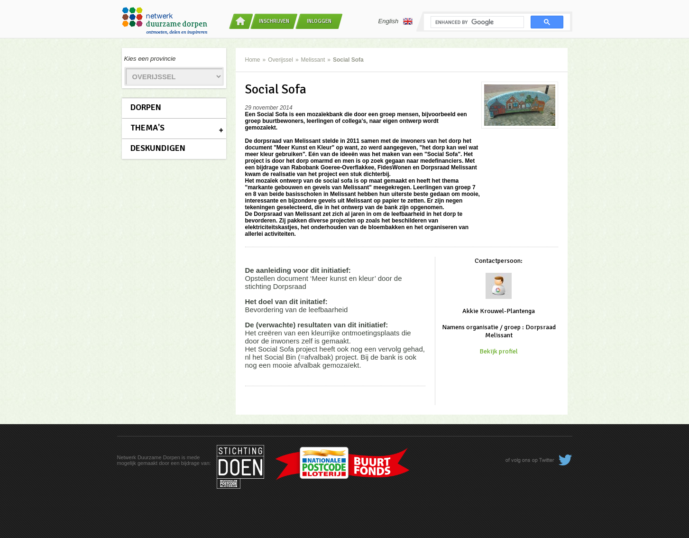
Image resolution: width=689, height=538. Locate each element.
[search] (476, 22)
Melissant (313, 59)
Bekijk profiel (498, 351)
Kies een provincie (150, 58)
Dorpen (145, 107)
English (395, 21)
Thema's (147, 127)
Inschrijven (274, 21)
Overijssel (280, 59)
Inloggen (319, 21)
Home (252, 59)
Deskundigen (157, 148)
